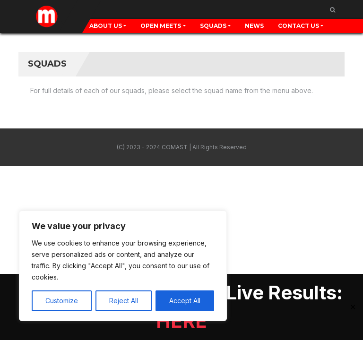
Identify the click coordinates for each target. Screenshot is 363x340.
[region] (123, 266)
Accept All (184, 301)
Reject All (123, 301)
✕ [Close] (353, 307)
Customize (61, 301)
